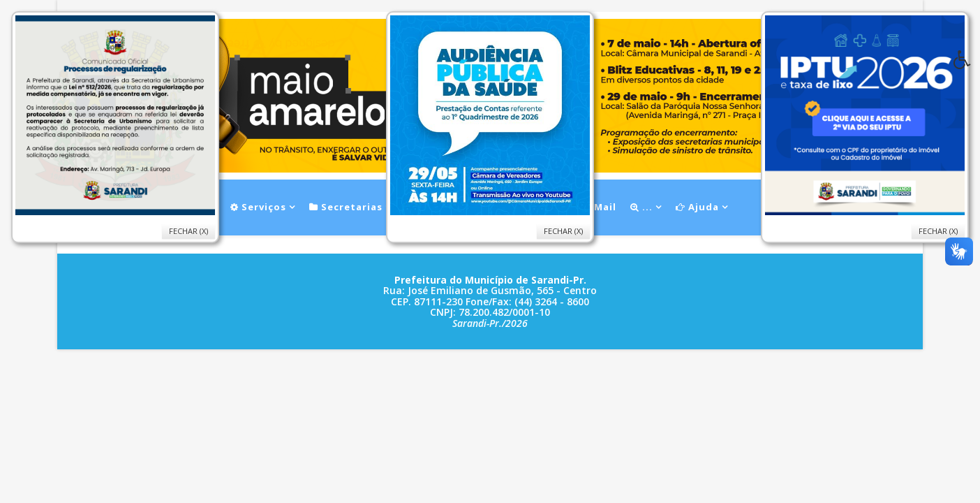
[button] (966, 63)
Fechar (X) (938, 231)
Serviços (258, 207)
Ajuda (697, 207)
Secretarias (346, 207)
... (641, 207)
